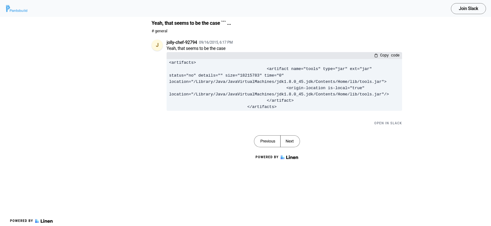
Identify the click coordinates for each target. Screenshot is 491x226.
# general (159, 31)
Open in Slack (388, 123)
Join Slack (468, 8)
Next (290, 141)
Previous (267, 141)
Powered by (31, 221)
